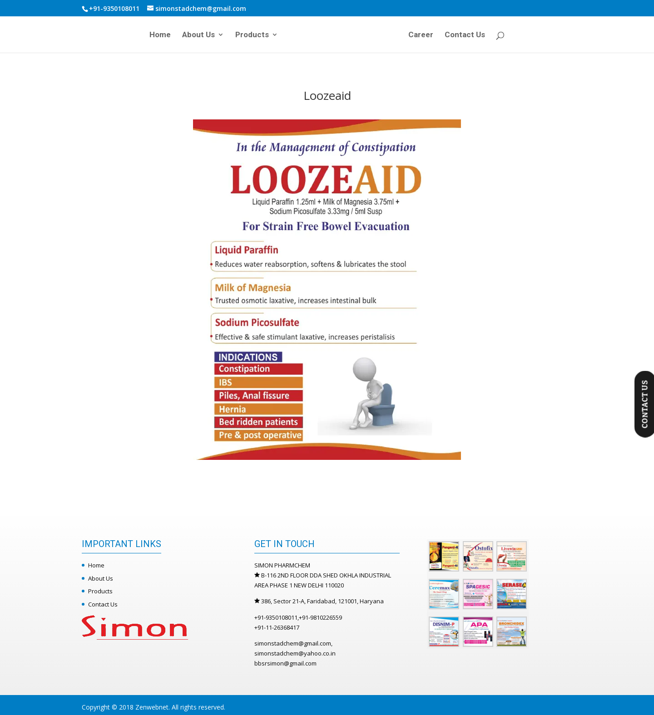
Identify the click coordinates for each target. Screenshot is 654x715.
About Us (198, 35)
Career (420, 35)
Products (252, 35)
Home (160, 35)
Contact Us (465, 35)
